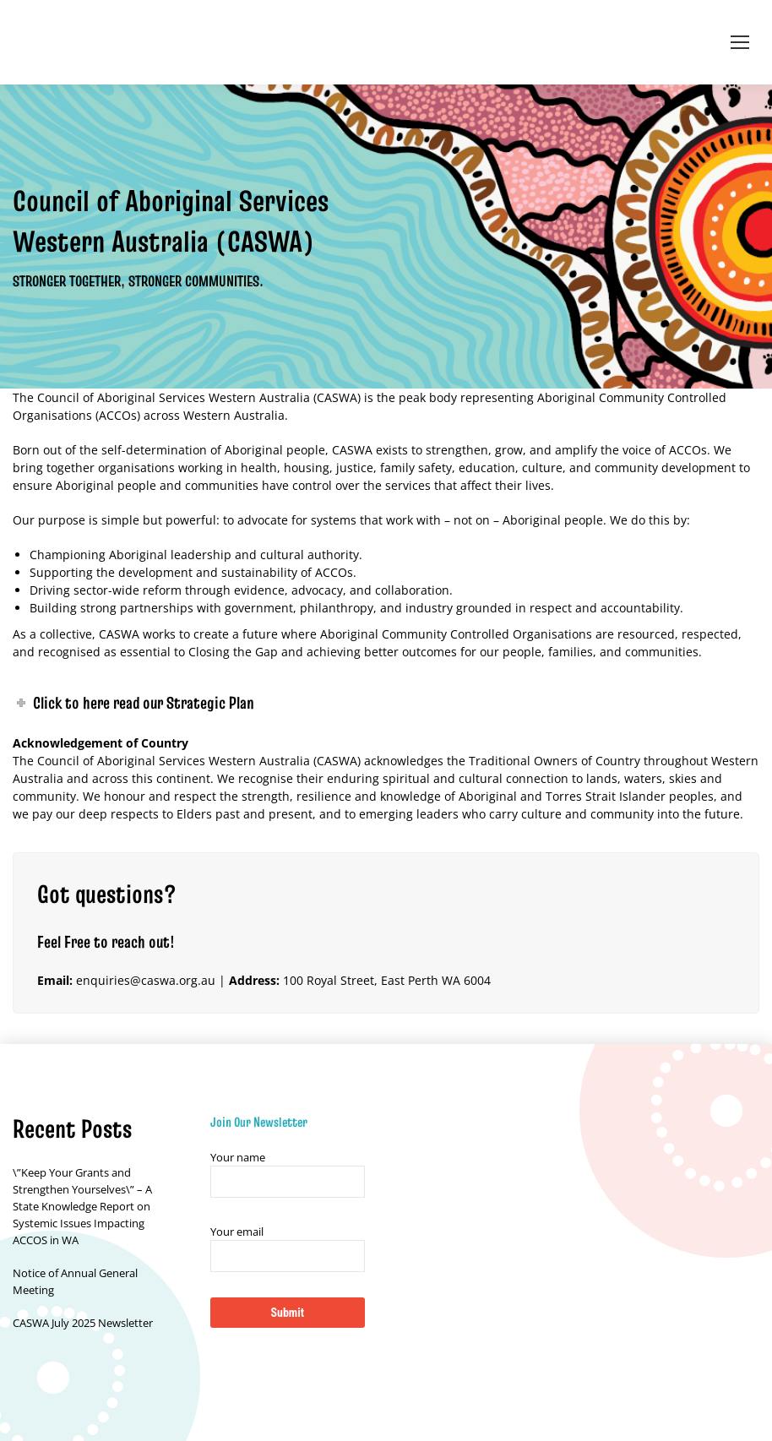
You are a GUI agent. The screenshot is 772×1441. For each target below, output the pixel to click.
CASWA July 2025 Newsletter (83, 1322)
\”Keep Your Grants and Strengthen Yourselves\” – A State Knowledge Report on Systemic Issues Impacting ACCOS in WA (82, 1206)
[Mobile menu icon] (740, 42)
